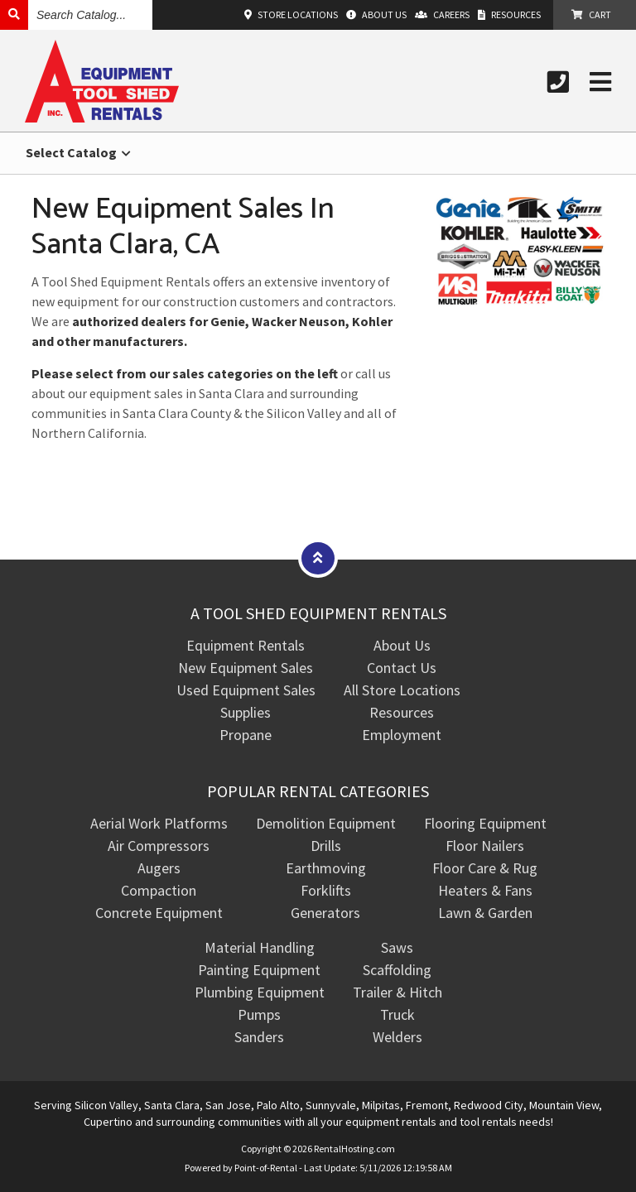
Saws (397, 947)
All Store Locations (402, 689)
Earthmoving (326, 867)
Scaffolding (397, 969)
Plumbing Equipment (260, 992)
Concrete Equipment (159, 912)
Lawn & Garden (485, 912)
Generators (325, 912)
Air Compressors (159, 845)
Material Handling (260, 947)
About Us (402, 645)
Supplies (245, 712)
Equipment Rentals (245, 645)
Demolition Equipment (326, 823)
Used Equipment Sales (246, 689)
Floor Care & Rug (484, 867)
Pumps (259, 1014)
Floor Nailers (485, 845)
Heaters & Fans (485, 890)
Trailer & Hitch (397, 992)
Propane (245, 734)
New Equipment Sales (245, 667)
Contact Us (401, 667)
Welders (397, 1036)
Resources (401, 712)
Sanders (259, 1036)
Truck (397, 1014)
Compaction (158, 890)
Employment (401, 734)
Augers (159, 867)
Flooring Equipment (485, 823)
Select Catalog (78, 152)
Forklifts (326, 890)
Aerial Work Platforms (159, 823)
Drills (326, 845)
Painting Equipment (259, 969)
